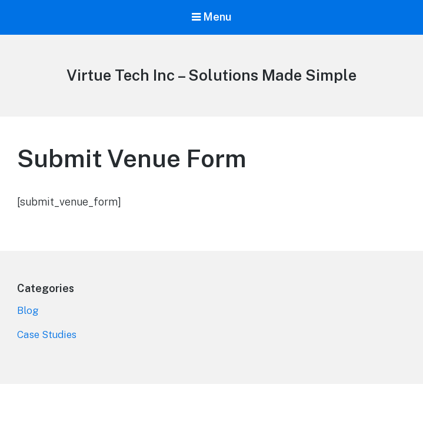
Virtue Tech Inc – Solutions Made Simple (211, 75)
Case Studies (46, 334)
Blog (27, 310)
